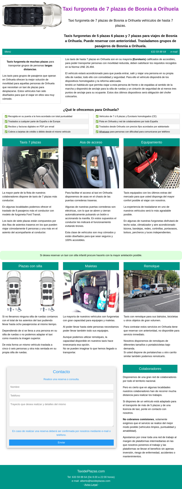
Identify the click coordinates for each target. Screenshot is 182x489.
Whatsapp (104, 131)
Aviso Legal (91, 484)
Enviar (61, 442)
